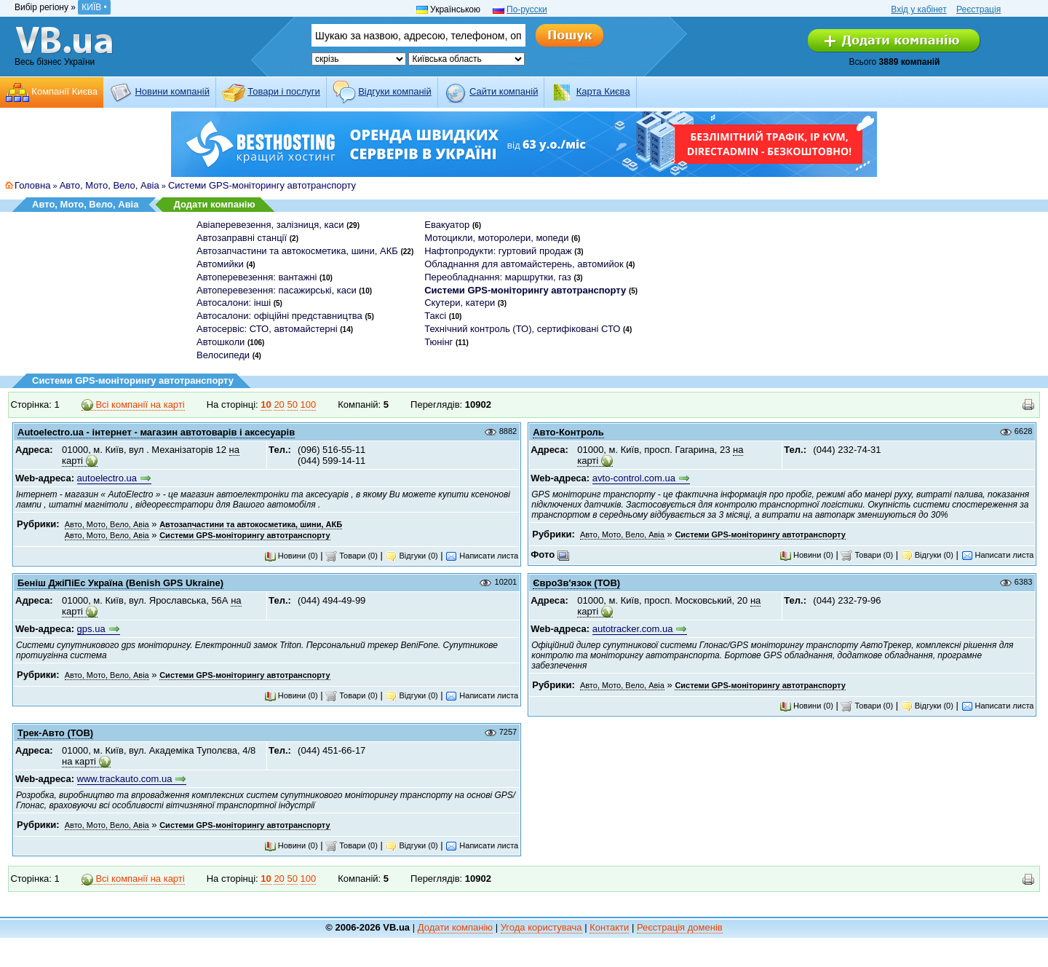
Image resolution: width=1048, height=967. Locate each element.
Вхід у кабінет (918, 9)
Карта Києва (603, 91)
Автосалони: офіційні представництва (279, 315)
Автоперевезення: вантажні (256, 277)
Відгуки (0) (411, 555)
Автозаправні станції (241, 237)
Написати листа (481, 555)
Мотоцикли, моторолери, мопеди (496, 237)
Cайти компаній (503, 91)
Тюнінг (438, 341)
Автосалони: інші (233, 302)
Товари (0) (351, 555)
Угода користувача (541, 927)
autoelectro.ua (107, 478)
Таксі (435, 315)
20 (279, 404)
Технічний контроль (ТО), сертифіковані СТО (522, 328)
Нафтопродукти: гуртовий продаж (497, 250)
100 (309, 404)
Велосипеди (223, 355)
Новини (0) (291, 555)
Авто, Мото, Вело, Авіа (109, 185)
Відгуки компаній (395, 91)
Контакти (609, 927)
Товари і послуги (283, 91)
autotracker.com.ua (632, 628)
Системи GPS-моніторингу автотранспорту (262, 185)
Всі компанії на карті (133, 405)
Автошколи (220, 341)
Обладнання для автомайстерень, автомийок (523, 263)
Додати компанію (214, 204)
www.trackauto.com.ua (124, 778)
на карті (79, 761)
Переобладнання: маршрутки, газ (497, 277)
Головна (32, 185)
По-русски (527, 9)
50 (292, 404)
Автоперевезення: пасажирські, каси (276, 290)
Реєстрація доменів (680, 927)
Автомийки (220, 263)
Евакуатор (446, 224)
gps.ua (91, 628)
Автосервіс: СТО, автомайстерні (267, 328)
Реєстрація (978, 9)
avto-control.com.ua (633, 478)
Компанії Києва (64, 91)
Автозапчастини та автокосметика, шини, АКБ (297, 250)
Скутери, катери (459, 302)
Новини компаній (172, 91)
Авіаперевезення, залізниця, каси (270, 224)
